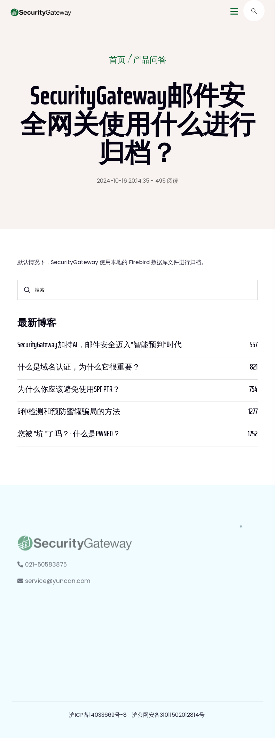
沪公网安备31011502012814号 (168, 715)
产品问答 (149, 60)
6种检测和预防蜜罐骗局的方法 (68, 411)
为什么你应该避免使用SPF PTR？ (68, 389)
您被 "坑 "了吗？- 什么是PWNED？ (68, 434)
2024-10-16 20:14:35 (123, 181)
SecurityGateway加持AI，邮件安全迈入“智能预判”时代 (99, 345)
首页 (117, 60)
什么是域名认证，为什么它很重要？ (78, 367)
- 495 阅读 (164, 181)
